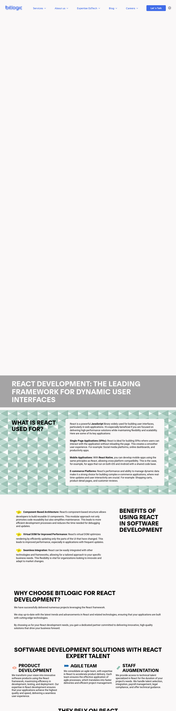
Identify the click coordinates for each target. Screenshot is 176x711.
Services (39, 8)
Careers (132, 8)
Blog (113, 8)
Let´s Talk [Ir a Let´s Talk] (156, 8)
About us (62, 8)
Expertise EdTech (89, 8)
